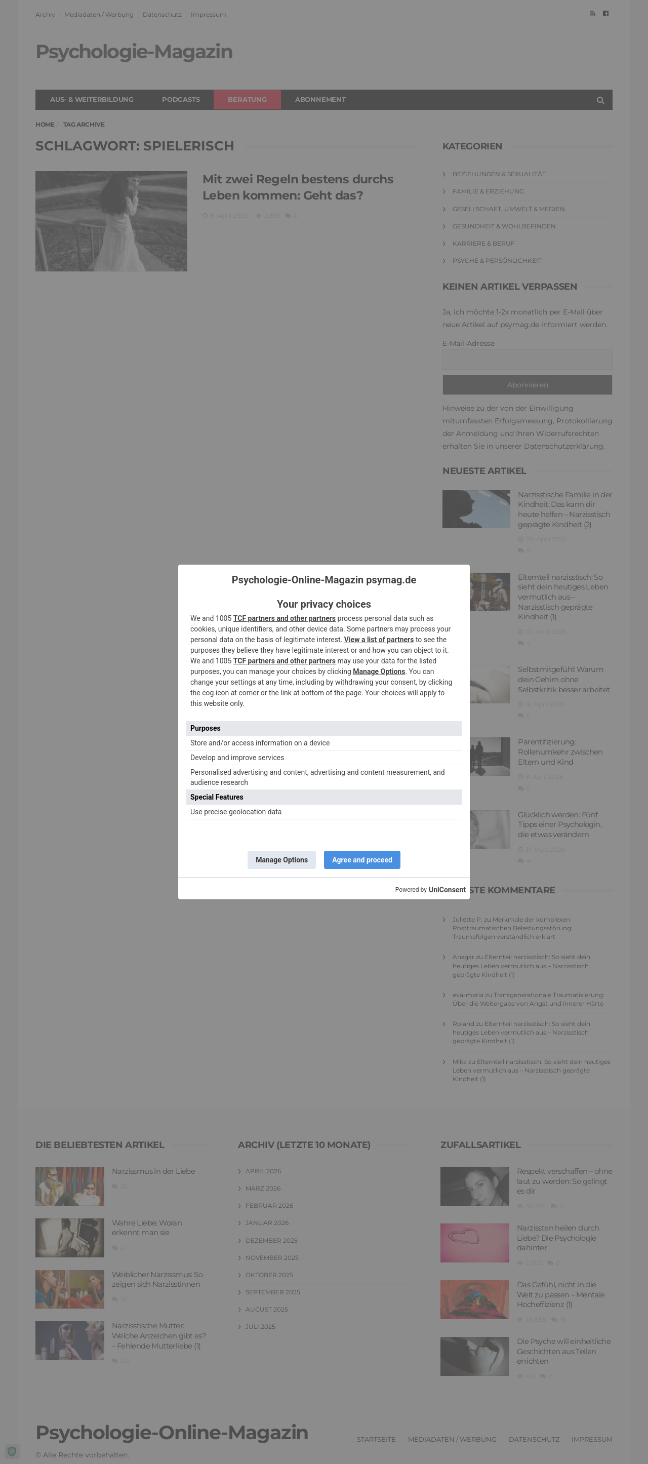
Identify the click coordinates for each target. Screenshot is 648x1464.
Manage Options (379, 671)
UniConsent (447, 890)
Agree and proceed (362, 860)
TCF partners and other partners (284, 618)
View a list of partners (379, 640)
